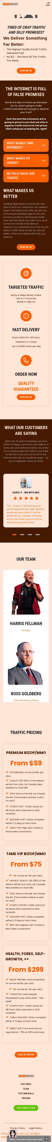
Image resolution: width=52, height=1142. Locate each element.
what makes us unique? (18, 160)
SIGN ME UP (26, 70)
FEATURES (26, 1084)
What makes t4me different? (20, 145)
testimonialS (26, 1093)
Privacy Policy (17, 1128)
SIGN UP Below (26, 1054)
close (46, 1139)
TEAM (26, 1089)
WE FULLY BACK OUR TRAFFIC (20, 176)
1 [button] (14, 534)
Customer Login (26, 1108)
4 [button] (38, 534)
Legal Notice (35, 1128)
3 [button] (30, 534)
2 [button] (22, 534)
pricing (26, 1098)
